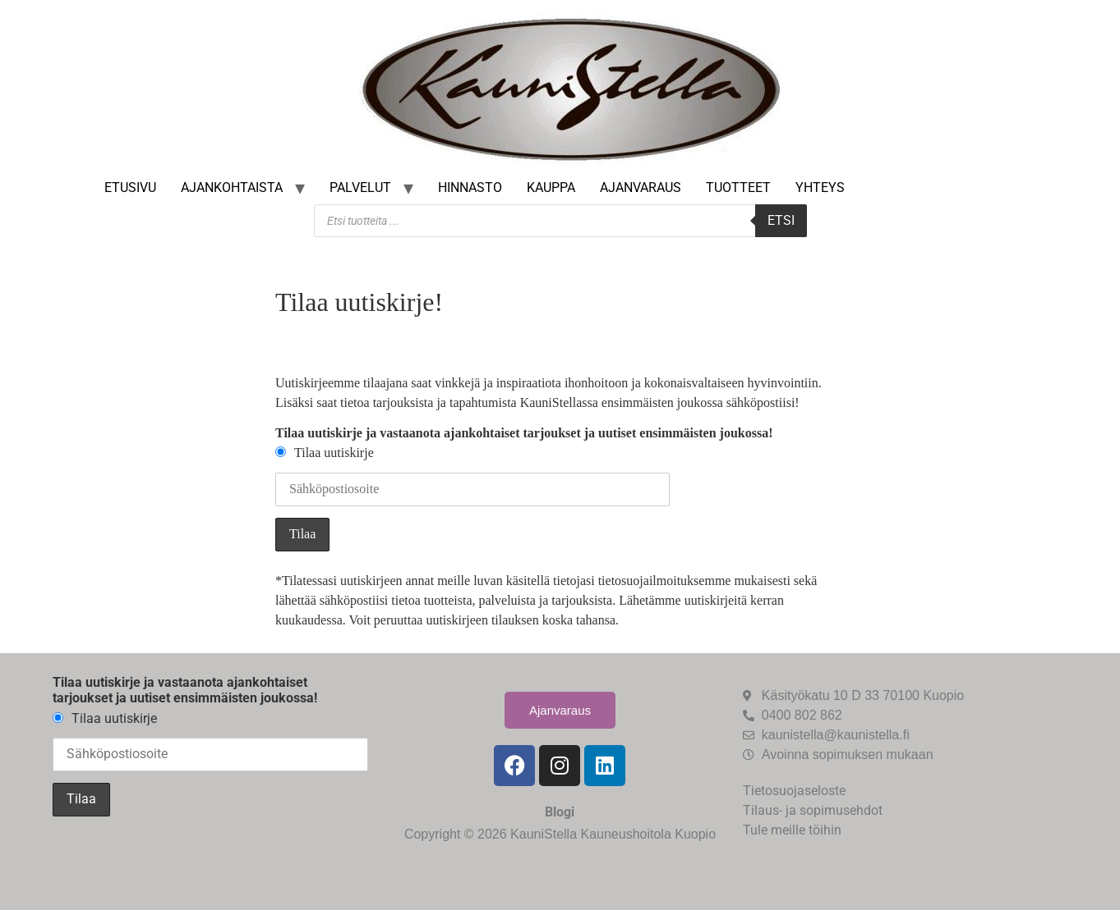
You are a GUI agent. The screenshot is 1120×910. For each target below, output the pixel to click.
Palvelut (360, 187)
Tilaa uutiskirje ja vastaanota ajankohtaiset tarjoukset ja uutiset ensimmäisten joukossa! (524, 433)
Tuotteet (738, 187)
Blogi (559, 812)
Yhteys (820, 187)
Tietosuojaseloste (794, 790)
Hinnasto (470, 187)
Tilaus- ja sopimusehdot (813, 810)
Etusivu (130, 187)
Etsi (781, 220)
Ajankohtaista (232, 187)
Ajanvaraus (640, 187)
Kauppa (551, 187)
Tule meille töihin (792, 830)
